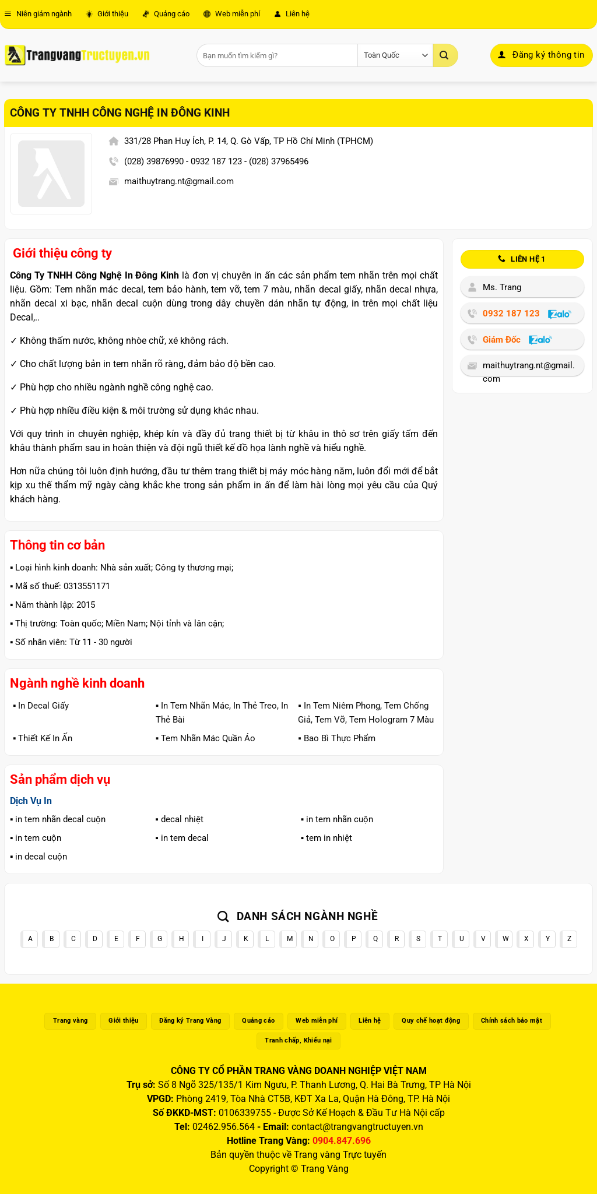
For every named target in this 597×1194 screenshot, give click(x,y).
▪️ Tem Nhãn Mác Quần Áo (205, 738)
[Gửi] (445, 55)
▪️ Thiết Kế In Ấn (42, 738)
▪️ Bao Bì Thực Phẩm (336, 738)
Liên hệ (292, 13)
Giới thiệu (107, 13)
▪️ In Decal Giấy (41, 705)
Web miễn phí (231, 13)
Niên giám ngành (38, 13)
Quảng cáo (165, 13)
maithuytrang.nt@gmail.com (179, 181)
